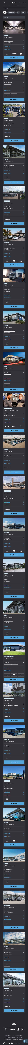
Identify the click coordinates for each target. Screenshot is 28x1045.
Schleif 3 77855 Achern (7, 580)
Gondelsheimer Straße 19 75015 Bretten (9, 331)
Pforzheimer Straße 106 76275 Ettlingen (9, 166)
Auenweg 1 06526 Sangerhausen (8, 787)
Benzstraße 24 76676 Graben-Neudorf (9, 497)
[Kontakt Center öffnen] (25, 1041)
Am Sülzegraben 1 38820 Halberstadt (8, 953)
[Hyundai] (24, 1029)
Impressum (14, 1035)
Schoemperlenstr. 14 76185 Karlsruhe (8, 41)
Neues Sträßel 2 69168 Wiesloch (7, 456)
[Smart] (18, 1029)
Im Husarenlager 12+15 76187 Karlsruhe (9, 124)
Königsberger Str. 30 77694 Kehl (8, 621)
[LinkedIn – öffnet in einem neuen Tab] (12, 1043)
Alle (4, 12)
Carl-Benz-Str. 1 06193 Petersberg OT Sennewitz (11, 663)
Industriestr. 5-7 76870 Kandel (7, 290)
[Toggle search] (20, 2)
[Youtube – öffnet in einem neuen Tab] (9, 1043)
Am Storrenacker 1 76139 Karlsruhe (8, 83)
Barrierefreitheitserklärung (18, 1039)
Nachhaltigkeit (19, 1037)
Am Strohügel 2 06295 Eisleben (7, 828)
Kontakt (5, 8)
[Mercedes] (6, 1029)
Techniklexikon (20, 1035)
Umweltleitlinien (8, 1039)
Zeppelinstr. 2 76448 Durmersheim (8, 207)
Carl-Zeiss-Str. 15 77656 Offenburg (7, 538)
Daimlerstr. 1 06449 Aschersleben (8, 911)
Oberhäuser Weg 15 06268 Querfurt (8, 870)
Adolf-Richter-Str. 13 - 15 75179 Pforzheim (9, 248)
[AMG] (12, 1029)
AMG (18, 12)
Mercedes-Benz (11, 12)
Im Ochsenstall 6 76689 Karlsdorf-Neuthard (9, 414)
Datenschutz (7, 1035)
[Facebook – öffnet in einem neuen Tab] (6, 1043)
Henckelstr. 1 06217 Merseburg (8, 746)
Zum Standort (14, 57)
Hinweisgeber (12, 1037)
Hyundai (23, 12)
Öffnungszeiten (7, 46)
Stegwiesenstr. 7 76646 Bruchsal (7, 373)
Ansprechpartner (7, 49)
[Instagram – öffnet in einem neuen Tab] (4, 1043)
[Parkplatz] (4, 2)
